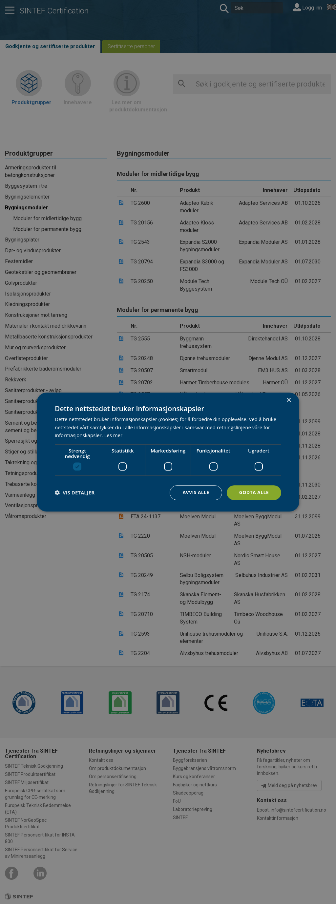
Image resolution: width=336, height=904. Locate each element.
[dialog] (168, 452)
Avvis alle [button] (195, 492)
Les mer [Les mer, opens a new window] (113, 435)
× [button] (288, 400)
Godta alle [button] (254, 492)
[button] (74, 493)
